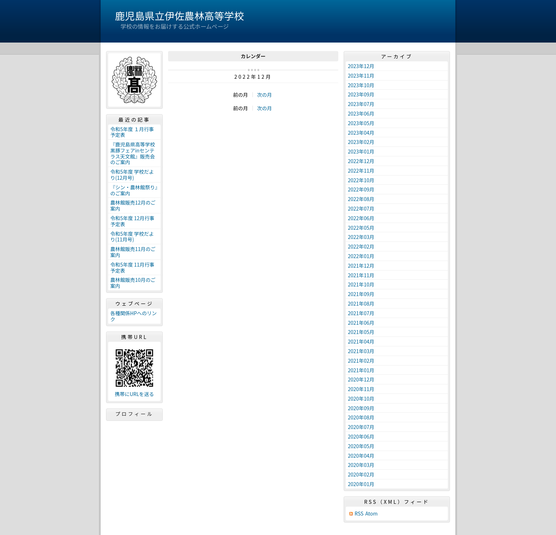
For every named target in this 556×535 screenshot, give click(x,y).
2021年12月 (361, 265)
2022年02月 (361, 246)
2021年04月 (361, 341)
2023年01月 (361, 151)
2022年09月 (361, 189)
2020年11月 (361, 388)
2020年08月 (361, 417)
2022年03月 (361, 236)
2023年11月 (361, 75)
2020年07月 (361, 426)
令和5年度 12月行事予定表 (132, 221)
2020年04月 (361, 455)
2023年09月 (361, 94)
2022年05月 (361, 227)
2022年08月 (361, 198)
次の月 (264, 94)
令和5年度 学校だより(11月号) (132, 236)
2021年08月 (361, 303)
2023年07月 (361, 103)
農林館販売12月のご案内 (133, 205)
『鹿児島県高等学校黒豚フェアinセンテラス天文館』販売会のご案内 (132, 153)
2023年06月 (361, 113)
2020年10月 (361, 398)
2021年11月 (361, 275)
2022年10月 (361, 180)
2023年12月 (361, 65)
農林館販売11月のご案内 (133, 251)
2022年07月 (361, 208)
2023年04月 (361, 132)
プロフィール (134, 413)
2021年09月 (361, 293)
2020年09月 (361, 408)
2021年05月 (361, 331)
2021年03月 (361, 351)
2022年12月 (361, 161)
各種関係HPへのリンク (133, 316)
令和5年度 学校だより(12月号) (132, 174)
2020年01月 (361, 483)
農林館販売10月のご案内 (133, 282)
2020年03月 (361, 464)
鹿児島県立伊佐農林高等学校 (179, 16)
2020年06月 (361, 436)
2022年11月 (361, 170)
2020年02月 (361, 474)
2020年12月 (361, 379)
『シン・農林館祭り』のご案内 (133, 190)
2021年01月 (361, 370)
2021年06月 (361, 322)
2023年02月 (361, 141)
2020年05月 (361, 446)
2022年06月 (361, 218)
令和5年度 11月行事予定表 (132, 267)
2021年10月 (361, 284)
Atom (371, 513)
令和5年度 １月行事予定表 (132, 132)
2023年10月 (361, 85)
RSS (359, 513)
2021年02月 (361, 360)
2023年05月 (361, 123)
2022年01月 (361, 256)
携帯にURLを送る (134, 394)
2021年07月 (361, 313)
